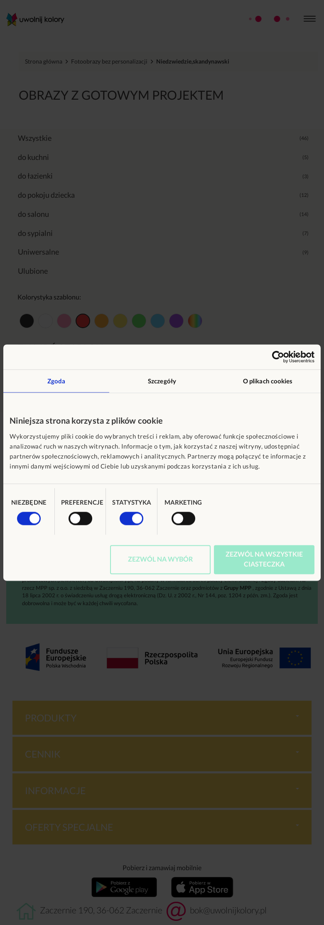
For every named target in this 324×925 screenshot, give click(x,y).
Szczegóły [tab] (162, 381)
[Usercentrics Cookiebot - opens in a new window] (278, 357)
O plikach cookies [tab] (268, 381)
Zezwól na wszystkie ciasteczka (264, 559)
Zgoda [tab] (56, 381)
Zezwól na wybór (160, 559)
